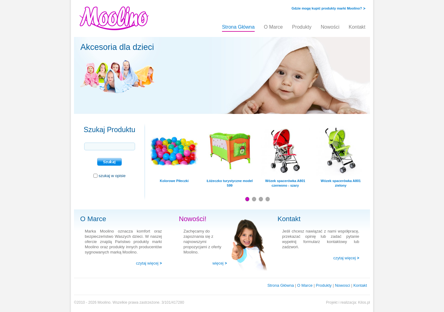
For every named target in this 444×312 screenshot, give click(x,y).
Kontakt (357, 27)
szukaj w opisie (112, 175)
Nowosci (342, 285)
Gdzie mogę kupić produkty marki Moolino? (326, 8)
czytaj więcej (147, 263)
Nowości (330, 27)
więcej (218, 263)
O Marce (273, 27)
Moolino (103, 302)
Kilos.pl (364, 302)
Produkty (301, 27)
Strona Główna (238, 27)
